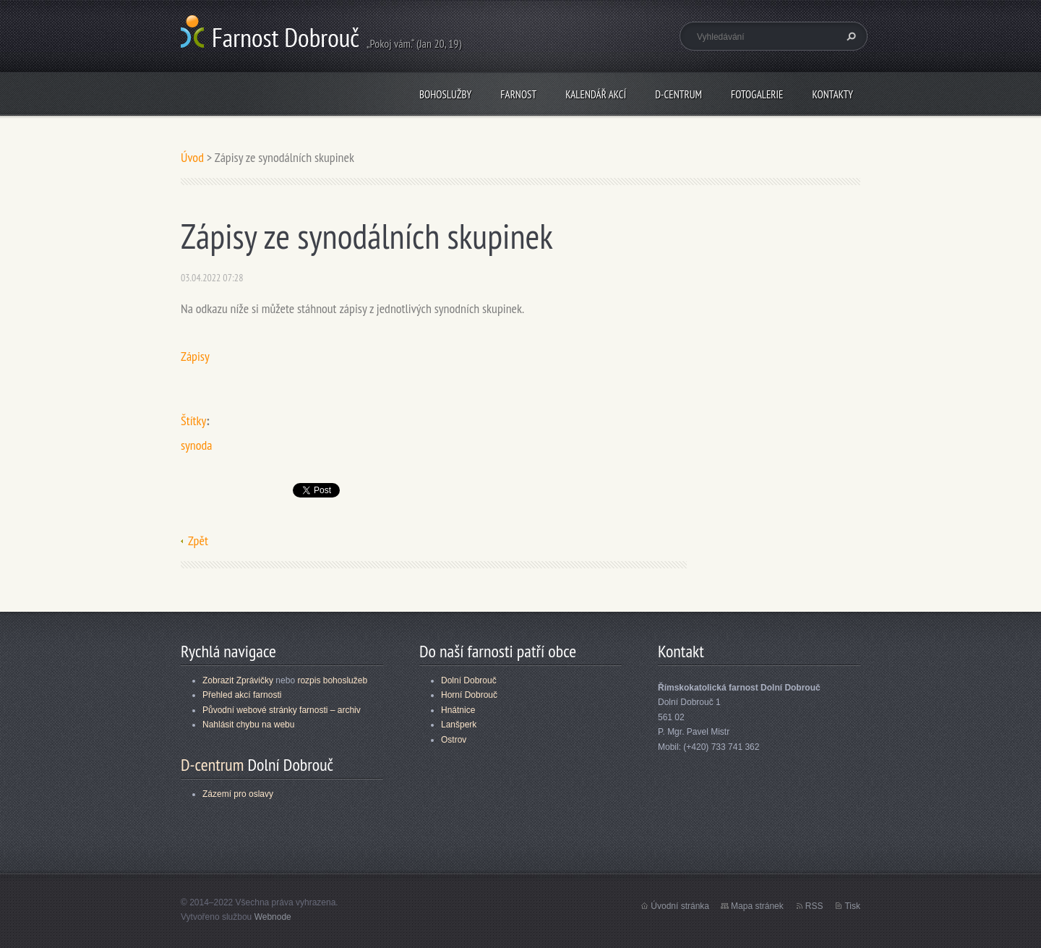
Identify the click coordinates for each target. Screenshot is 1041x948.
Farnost (518, 94)
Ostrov (453, 740)
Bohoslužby (445, 94)
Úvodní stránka (680, 906)
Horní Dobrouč (469, 695)
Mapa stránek (757, 906)
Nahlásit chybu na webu (248, 724)
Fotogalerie (757, 94)
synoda (197, 445)
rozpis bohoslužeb (332, 680)
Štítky (193, 420)
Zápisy (195, 356)
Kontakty (832, 94)
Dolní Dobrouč (469, 680)
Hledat (849, 36)
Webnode (272, 917)
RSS (814, 906)
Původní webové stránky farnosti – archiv (281, 710)
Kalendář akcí (595, 94)
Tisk (852, 906)
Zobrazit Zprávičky (237, 680)
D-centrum (678, 94)
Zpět (198, 540)
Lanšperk (458, 724)
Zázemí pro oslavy (237, 794)
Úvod (192, 157)
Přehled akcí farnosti (241, 695)
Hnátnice (458, 710)
